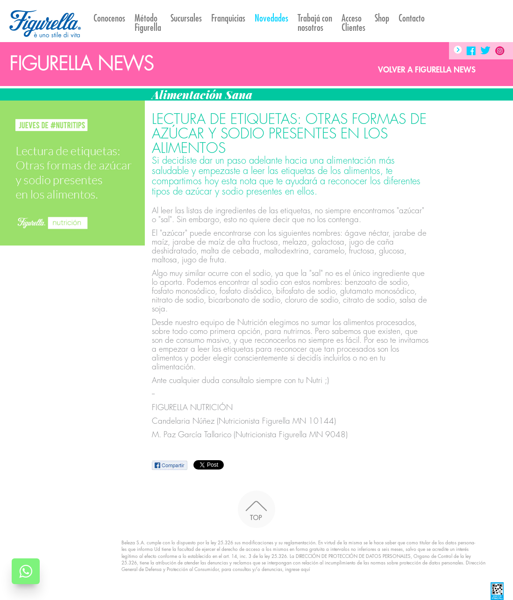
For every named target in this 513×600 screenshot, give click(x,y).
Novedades (271, 18)
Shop (382, 18)
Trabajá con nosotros (315, 23)
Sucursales (186, 18)
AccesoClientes (353, 23)
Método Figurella (148, 23)
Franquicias (228, 18)
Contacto (412, 18)
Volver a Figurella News (427, 70)
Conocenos (109, 18)
